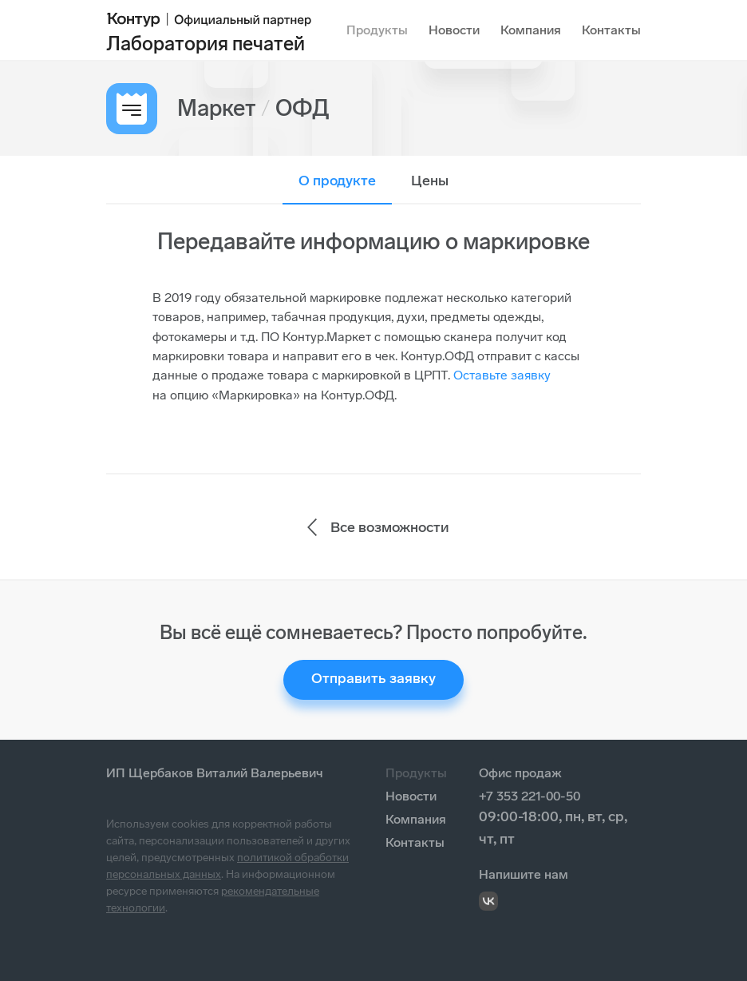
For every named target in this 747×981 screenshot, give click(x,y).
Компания (530, 30)
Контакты (611, 30)
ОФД (302, 108)
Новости (454, 30)
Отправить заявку (373, 678)
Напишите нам (523, 874)
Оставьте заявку (502, 375)
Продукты (377, 30)
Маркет (216, 108)
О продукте (337, 180)
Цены (430, 180)
